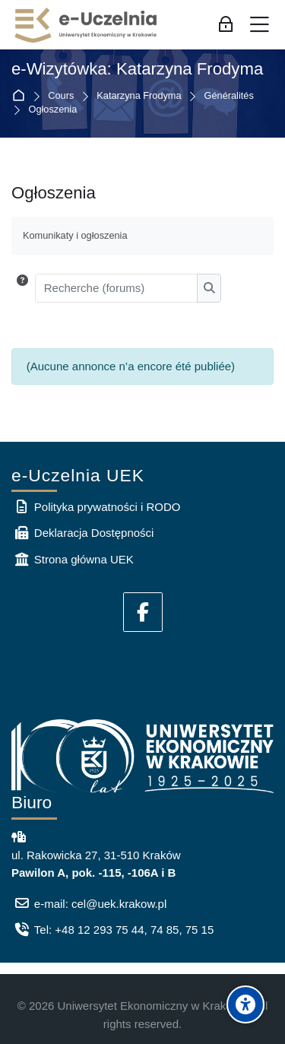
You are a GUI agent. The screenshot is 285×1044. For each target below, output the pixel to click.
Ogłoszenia (53, 110)
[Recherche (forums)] (116, 288)
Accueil (21, 96)
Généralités (229, 96)
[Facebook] (143, 612)
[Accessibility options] (245, 1004)
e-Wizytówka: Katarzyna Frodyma (137, 69)
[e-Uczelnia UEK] (86, 25)
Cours (61, 96)
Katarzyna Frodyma (139, 96)
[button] (22, 288)
